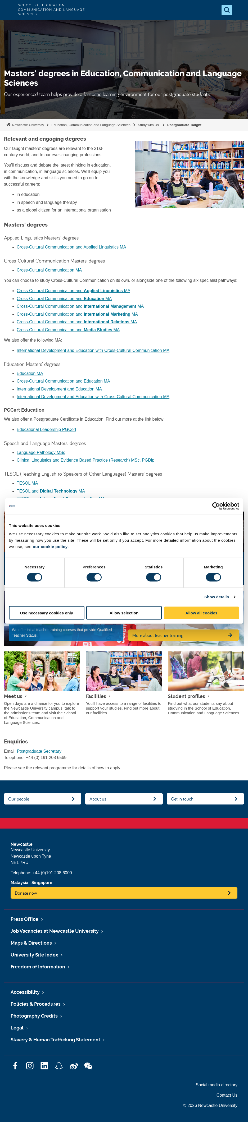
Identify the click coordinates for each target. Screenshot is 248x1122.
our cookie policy (50, 546)
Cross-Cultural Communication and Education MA (63, 381)
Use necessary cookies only (46, 612)
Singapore (41, 882)
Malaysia (19, 882)
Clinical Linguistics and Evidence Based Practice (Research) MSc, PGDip (85, 460)
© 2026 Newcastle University (210, 1105)
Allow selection (124, 612)
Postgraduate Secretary (39, 751)
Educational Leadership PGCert (46, 429)
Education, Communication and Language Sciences (90, 125)
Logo (8, 10)
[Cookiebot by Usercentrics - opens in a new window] (216, 506)
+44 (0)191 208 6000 (52, 873)
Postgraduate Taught (184, 125)
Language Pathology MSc (41, 452)
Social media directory (216, 1085)
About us (97, 799)
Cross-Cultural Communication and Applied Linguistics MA (71, 247)
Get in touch (182, 799)
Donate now (26, 893)
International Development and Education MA (59, 389)
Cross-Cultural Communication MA (49, 270)
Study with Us (149, 125)
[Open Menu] (239, 10)
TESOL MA (27, 483)
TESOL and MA (51, 491)
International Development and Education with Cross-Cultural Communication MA (93, 350)
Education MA (30, 373)
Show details (216, 597)
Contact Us (227, 1095)
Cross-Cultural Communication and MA (73, 290)
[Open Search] (227, 10)
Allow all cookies (202, 612)
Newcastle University (27, 125)
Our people (18, 799)
